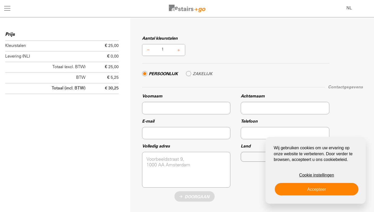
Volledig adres (156, 146)
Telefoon (249, 121)
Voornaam (152, 96)
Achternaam (253, 96)
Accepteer (316, 189)
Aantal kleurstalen (160, 38)
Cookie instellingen (316, 175)
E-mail (148, 121)
